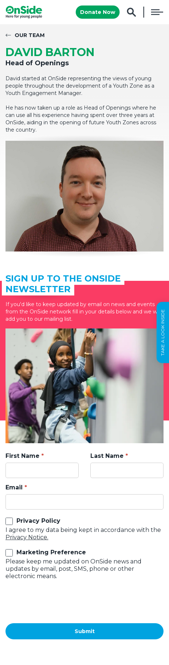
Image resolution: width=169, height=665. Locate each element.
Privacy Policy (38, 520)
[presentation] (61, 601)
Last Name (107, 455)
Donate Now (97, 12)
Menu (157, 12)
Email (14, 487)
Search (131, 12)
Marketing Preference (51, 552)
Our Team (30, 35)
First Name (22, 455)
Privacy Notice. (26, 537)
